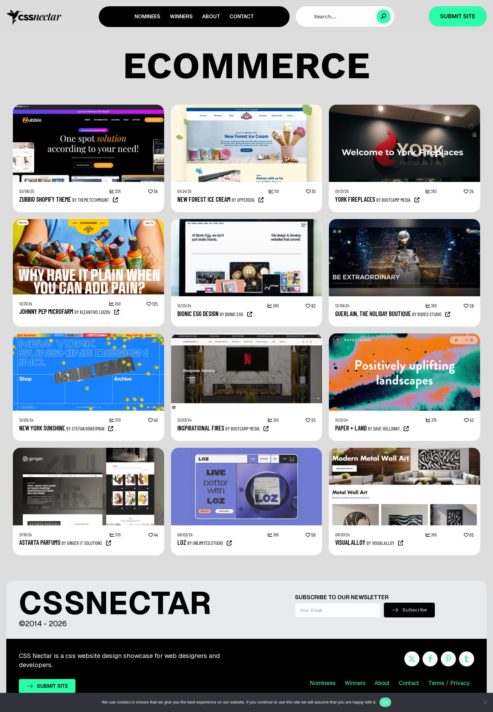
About (382, 683)
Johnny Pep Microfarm (46, 311)
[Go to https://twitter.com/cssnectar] (411, 658)
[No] (485, 702)
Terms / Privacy (449, 683)
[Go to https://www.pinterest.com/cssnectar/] (448, 658)
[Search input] (344, 16)
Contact (409, 683)
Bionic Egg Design (198, 313)
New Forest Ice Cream (203, 199)
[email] (338, 610)
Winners (355, 683)
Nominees (322, 683)
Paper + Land (351, 428)
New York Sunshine (42, 428)
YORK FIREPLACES (355, 199)
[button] (384, 16)
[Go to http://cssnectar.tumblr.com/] (466, 658)
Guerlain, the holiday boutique (373, 313)
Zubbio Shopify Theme (45, 199)
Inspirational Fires (200, 428)
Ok (385, 702)
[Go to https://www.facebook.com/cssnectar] (430, 658)
